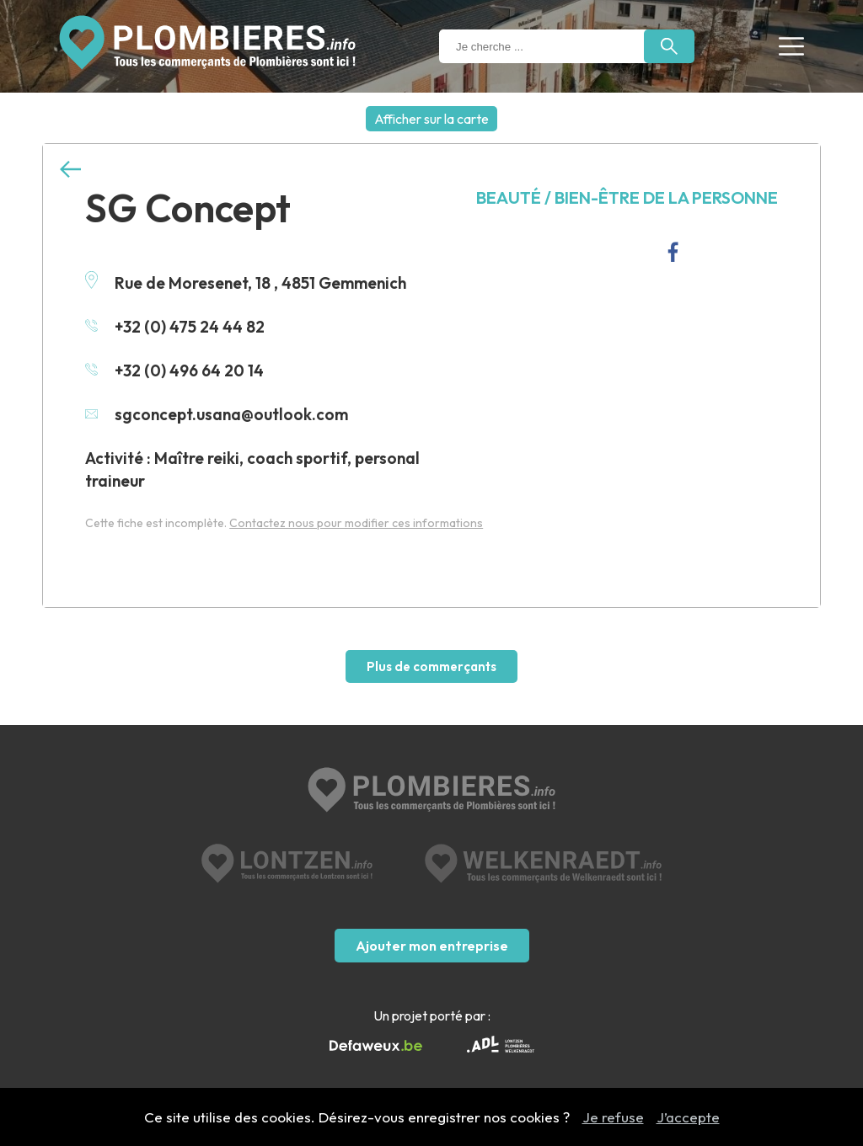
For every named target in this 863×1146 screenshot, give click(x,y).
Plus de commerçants (431, 666)
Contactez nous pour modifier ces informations (356, 522)
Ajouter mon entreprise (432, 945)
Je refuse (613, 1117)
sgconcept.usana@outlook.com (216, 414)
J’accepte (688, 1117)
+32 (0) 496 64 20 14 (174, 370)
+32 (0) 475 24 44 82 (175, 327)
